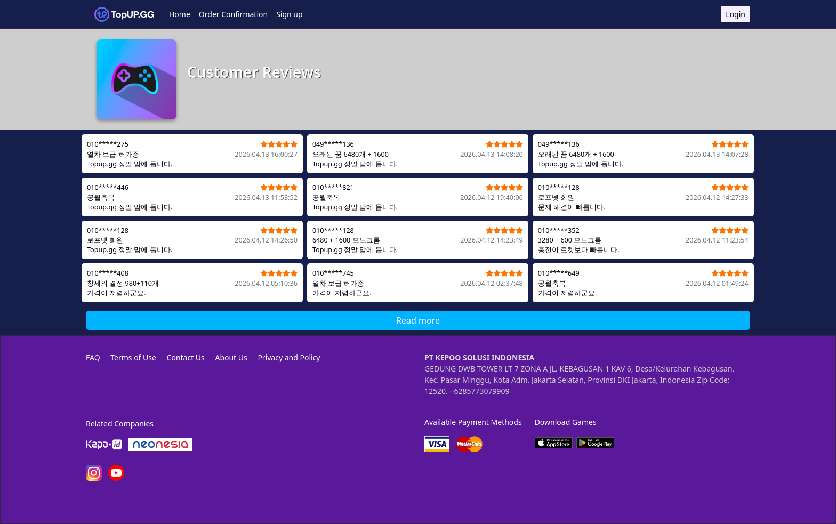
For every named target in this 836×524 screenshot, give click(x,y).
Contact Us (186, 357)
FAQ (93, 357)
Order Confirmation (233, 14)
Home (179, 14)
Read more (418, 320)
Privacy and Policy (289, 357)
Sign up (289, 14)
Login (735, 14)
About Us (231, 357)
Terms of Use (133, 357)
